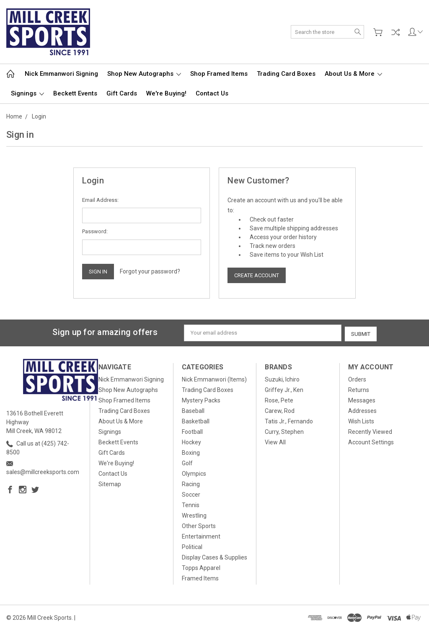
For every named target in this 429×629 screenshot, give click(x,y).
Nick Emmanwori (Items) (214, 378)
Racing (191, 482)
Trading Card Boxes (286, 73)
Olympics (194, 472)
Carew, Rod (280, 409)
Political (192, 545)
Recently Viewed (370, 430)
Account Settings (371, 441)
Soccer (191, 493)
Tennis (190, 503)
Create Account (256, 275)
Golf (187, 462)
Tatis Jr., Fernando (289, 420)
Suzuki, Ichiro (282, 378)
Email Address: (100, 200)
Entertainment (201, 535)
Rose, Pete (279, 399)
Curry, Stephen (284, 430)
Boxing (191, 451)
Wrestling (194, 514)
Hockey (191, 441)
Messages (361, 399)
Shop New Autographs (144, 73)
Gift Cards (121, 93)
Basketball (195, 420)
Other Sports (199, 524)
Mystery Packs (201, 399)
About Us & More (353, 73)
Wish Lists (361, 420)
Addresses (362, 409)
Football (192, 430)
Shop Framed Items (219, 73)
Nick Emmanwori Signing (61, 73)
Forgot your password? (150, 271)
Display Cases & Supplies (214, 556)
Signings (27, 93)
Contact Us (212, 93)
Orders (357, 378)
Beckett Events (75, 93)
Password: (95, 231)
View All (275, 441)
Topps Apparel (201, 566)
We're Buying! (166, 93)
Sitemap (109, 482)
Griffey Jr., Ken (284, 388)
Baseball (193, 409)
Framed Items (200, 577)
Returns (358, 388)
